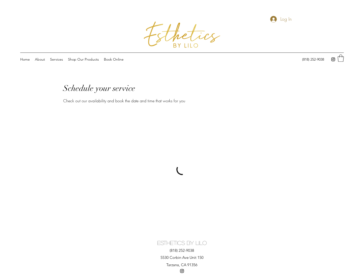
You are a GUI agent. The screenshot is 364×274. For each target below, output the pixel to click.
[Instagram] (333, 59)
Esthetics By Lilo (182, 242)
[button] (341, 58)
